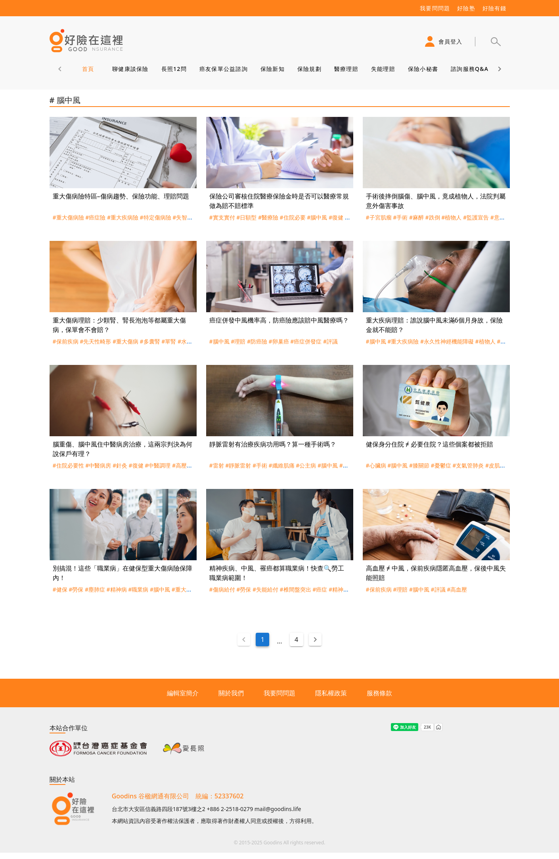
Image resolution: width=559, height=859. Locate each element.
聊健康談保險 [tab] (130, 69)
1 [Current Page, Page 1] (262, 639)
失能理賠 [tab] (383, 69)
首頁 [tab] (88, 69)
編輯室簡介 (183, 693)
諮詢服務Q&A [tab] (469, 69)
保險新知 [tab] (272, 69)
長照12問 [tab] (173, 69)
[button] (495, 41)
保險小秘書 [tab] (423, 69)
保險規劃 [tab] (309, 69)
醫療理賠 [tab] (346, 69)
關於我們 (231, 693)
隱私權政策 (331, 693)
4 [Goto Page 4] (296, 639)
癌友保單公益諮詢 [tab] (223, 69)
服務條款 (379, 693)
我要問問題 (279, 693)
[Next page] (315, 639)
